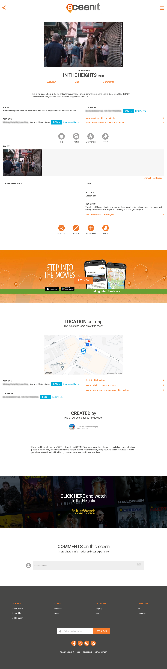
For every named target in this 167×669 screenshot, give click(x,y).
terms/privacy (101, 652)
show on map (18, 608)
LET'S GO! (101, 631)
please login (69, 447)
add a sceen (17, 618)
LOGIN (56, 122)
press (56, 613)
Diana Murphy (92, 426)
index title (16, 613)
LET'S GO (83, 280)
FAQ (139, 608)
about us (58, 608)
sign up (99, 608)
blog (78, 652)
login (98, 613)
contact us (142, 613)
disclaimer (87, 652)
